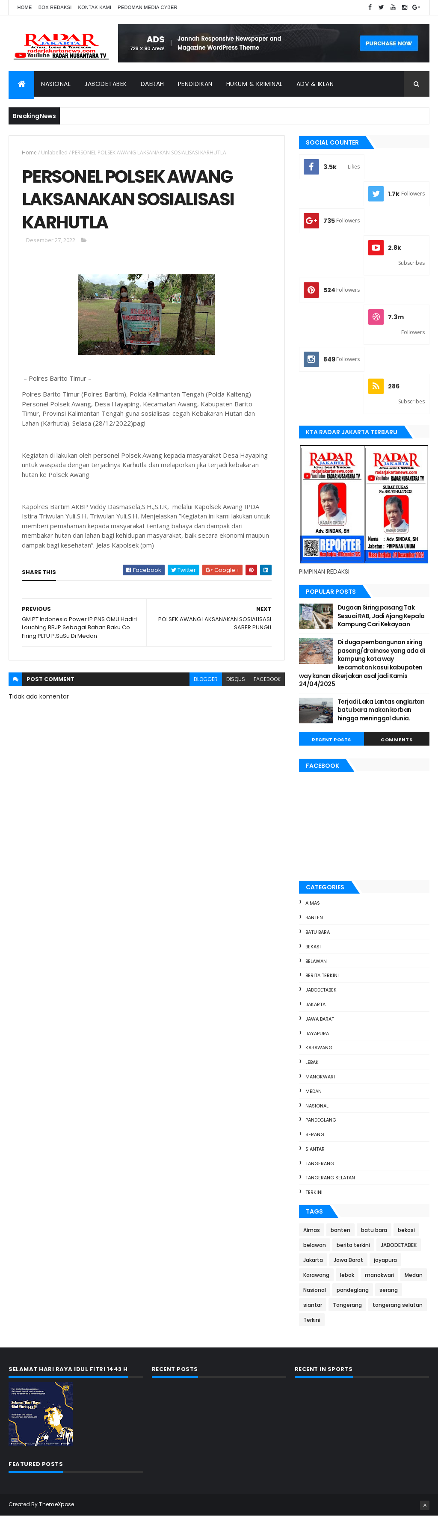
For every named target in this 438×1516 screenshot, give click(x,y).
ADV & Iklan (315, 84)
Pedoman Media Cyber (148, 7)
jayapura (317, 1033)
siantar (315, 1149)
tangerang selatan (330, 1177)
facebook (267, 679)
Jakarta (315, 1004)
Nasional (56, 84)
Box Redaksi (55, 7)
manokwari (320, 1076)
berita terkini (322, 975)
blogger (206, 679)
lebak (312, 1062)
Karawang (318, 1047)
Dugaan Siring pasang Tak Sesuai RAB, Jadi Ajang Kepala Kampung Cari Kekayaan (381, 615)
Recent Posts (331, 739)
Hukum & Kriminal (254, 84)
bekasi (313, 946)
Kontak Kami (95, 7)
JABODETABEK (321, 989)
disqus (235, 679)
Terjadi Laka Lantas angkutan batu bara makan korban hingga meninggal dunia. (380, 709)
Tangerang (319, 1163)
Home (24, 7)
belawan (316, 961)
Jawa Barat (319, 1019)
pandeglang (320, 1119)
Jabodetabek (105, 84)
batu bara (317, 932)
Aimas (312, 903)
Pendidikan (195, 84)
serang (314, 1134)
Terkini (314, 1192)
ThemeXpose (56, 1504)
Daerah (152, 84)
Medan (313, 1091)
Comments (396, 739)
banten (314, 917)
